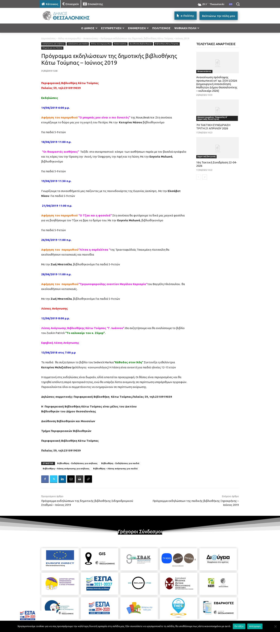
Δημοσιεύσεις (48, 38)
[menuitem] (230, 4)
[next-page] (204, 177)
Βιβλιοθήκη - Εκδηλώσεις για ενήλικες (77, 463)
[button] (237, 4)
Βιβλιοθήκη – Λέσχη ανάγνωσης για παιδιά (115, 468)
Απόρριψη (255, 626)
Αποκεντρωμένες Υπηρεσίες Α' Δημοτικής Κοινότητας (212, 118)
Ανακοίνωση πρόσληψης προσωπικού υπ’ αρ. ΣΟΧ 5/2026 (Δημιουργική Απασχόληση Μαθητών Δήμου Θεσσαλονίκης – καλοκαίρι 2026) (216, 84)
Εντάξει (239, 626)
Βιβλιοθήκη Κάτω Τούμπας (167, 44)
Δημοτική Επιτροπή (206, 157)
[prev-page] (198, 177)
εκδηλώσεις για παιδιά (78, 44)
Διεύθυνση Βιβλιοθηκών (141, 44)
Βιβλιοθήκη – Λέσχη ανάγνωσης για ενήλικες (66, 468)
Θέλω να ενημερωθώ (69, 38)
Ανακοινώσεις (90, 38)
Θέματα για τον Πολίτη (52, 48)
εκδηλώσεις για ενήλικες (53, 44)
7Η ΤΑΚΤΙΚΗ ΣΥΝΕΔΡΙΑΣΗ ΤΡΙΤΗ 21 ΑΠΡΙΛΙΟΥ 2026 (213, 126)
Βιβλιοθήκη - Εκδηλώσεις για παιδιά (120, 463)
